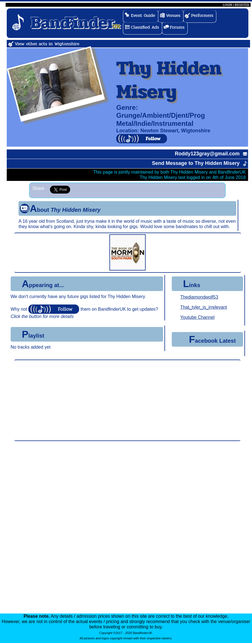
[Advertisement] (127, 400)
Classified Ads (145, 27)
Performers (202, 15)
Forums (177, 27)
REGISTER (242, 4)
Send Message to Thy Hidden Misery (196, 163)
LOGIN (227, 4)
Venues (173, 15)
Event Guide (143, 15)
